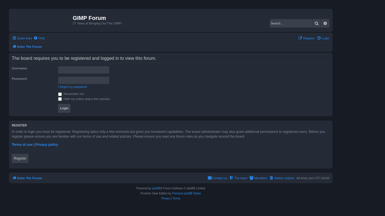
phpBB (156, 188)
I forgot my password (72, 86)
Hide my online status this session (84, 99)
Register (20, 158)
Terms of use (22, 145)
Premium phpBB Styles (186, 193)
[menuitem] (39, 38)
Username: (20, 68)
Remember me (71, 94)
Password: (20, 78)
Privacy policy (46, 145)
